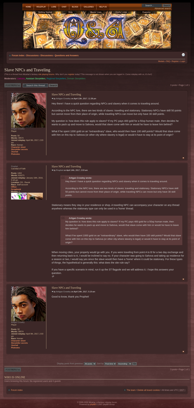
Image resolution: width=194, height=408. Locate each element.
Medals (161, 61)
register (71, 74)
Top (183, 158)
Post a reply (12, 85)
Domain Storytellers (76, 78)
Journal (14, 152)
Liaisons (21, 78)
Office (13, 187)
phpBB (93, 404)
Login (182, 61)
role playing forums (46, 74)
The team (131, 390)
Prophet (59, 170)
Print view (183, 54)
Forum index (18, 55)
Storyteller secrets (19, 149)
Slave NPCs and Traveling (27, 69)
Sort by (106, 363)
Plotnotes (15, 154)
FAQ (168, 61)
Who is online (14, 377)
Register (175, 61)
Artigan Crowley (63, 98)
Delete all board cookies (148, 390)
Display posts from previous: (76, 363)
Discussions (32, 55)
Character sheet (18, 147)
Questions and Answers (66, 55)
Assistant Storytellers (35, 78)
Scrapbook (16, 189)
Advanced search (163, 8)
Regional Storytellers (56, 78)
